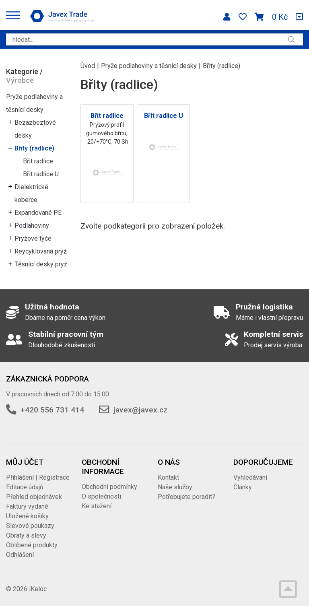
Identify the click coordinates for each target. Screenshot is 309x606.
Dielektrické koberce (31, 193)
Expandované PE (38, 212)
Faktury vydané (27, 506)
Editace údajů (24, 487)
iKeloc (38, 589)
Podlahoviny (31, 225)
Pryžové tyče (33, 238)
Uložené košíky (27, 516)
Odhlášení (20, 555)
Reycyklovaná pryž (40, 251)
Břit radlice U (41, 174)
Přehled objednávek (34, 497)
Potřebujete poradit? (186, 497)
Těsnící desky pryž (40, 264)
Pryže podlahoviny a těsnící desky (34, 103)
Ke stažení (96, 506)
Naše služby (175, 487)
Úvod (87, 66)
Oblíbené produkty (32, 545)
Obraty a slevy (26, 535)
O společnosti (101, 496)
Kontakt (168, 477)
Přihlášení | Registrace (38, 477)
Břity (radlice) (34, 148)
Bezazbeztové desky (35, 129)
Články (242, 487)
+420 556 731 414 (52, 409)
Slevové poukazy (30, 526)
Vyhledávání (250, 477)
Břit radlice (38, 161)
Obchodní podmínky (109, 487)
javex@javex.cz (140, 409)
